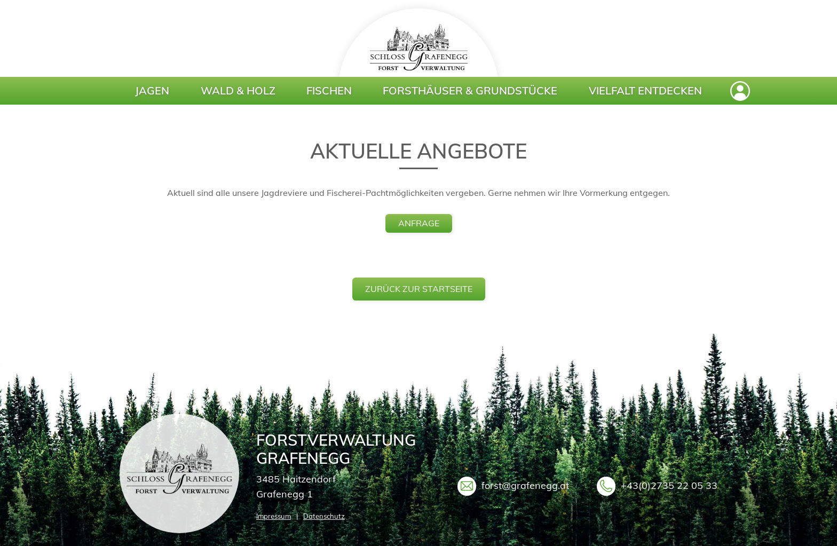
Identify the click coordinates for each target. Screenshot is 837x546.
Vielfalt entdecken (645, 90)
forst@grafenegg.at (525, 485)
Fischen (329, 90)
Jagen (152, 90)
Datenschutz (324, 516)
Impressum (273, 516)
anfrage (418, 223)
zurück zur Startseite (418, 288)
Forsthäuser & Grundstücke (470, 90)
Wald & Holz (238, 90)
